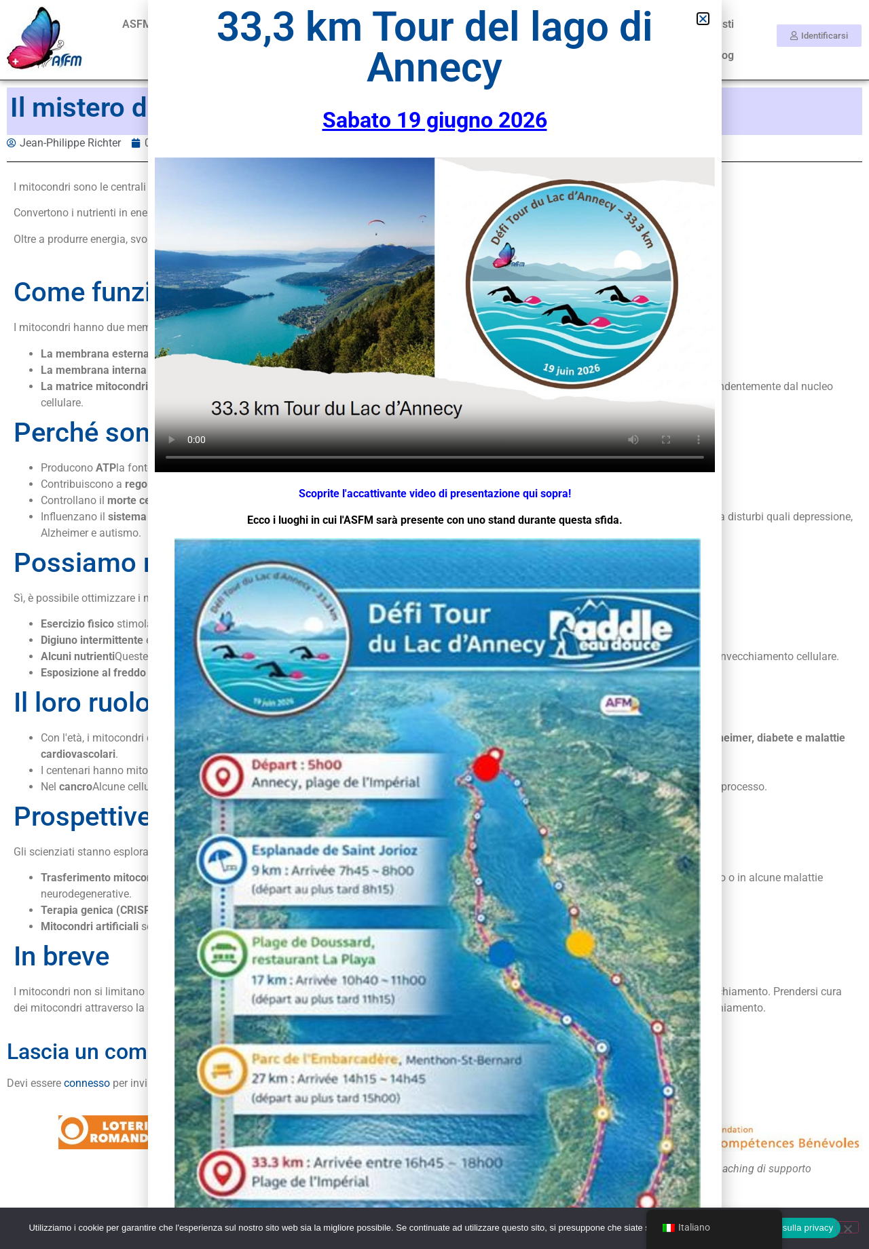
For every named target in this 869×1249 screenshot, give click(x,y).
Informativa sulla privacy (784, 1228)
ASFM (137, 24)
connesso (87, 1083)
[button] (703, 19)
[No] (847, 1227)
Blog (723, 55)
